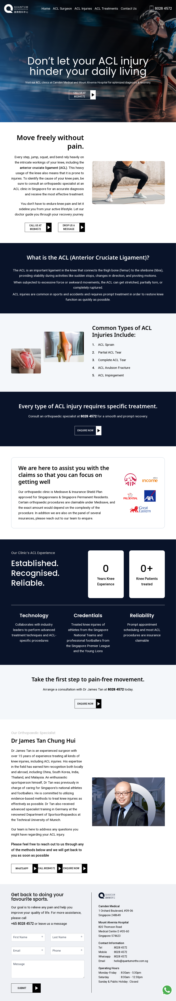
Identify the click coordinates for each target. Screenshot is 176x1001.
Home (45, 8)
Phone (56, 950)
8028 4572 (163, 8)
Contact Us (129, 8)
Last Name (59, 937)
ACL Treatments (106, 8)
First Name (20, 937)
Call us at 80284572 (79, 95)
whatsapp (21, 868)
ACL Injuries (83, 8)
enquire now (85, 430)
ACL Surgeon (62, 8)
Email (16, 950)
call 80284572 (46, 868)
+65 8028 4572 (22, 923)
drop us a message (69, 227)
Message (19, 964)
